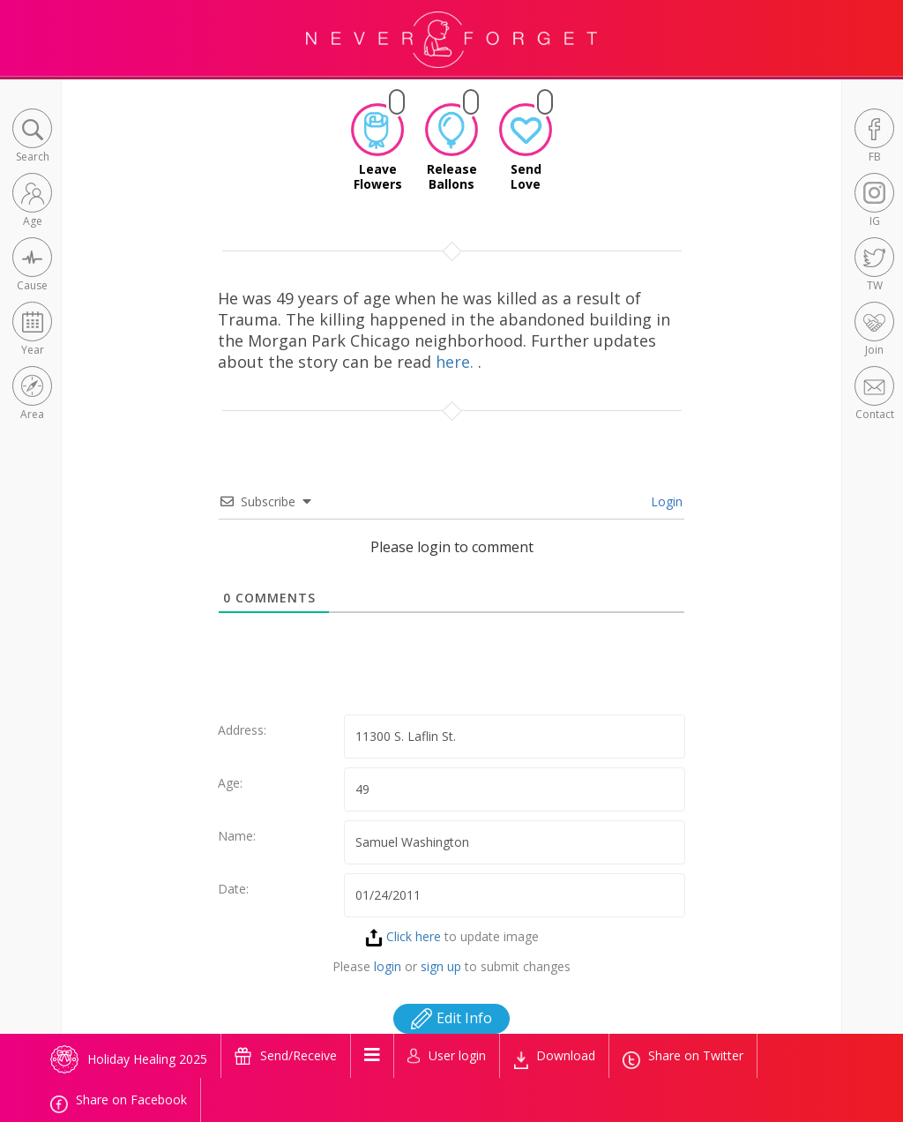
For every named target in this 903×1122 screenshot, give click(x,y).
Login (665, 501)
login (387, 966)
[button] (32, 137)
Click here (403, 936)
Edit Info (451, 1018)
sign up (441, 966)
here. (457, 361)
